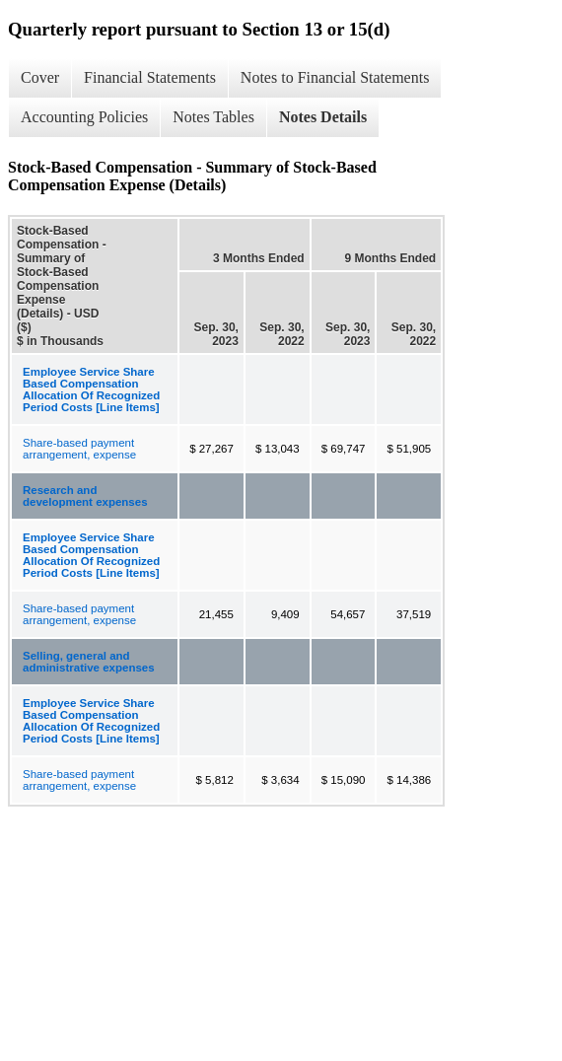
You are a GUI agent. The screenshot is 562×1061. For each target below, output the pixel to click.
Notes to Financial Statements (335, 77)
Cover (40, 77)
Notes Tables (213, 116)
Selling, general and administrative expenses (89, 661)
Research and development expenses (85, 496)
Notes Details (323, 116)
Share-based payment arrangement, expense (79, 448)
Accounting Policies (84, 116)
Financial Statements (150, 77)
